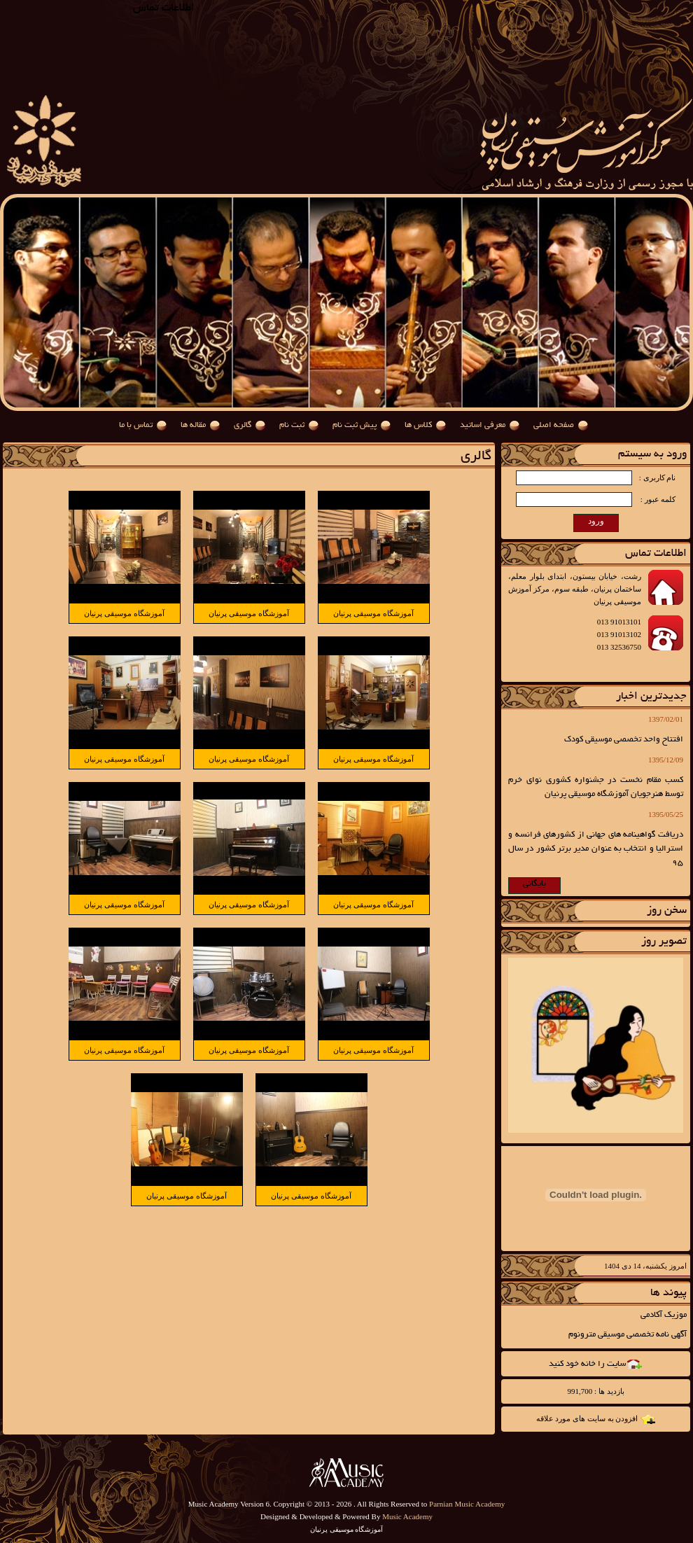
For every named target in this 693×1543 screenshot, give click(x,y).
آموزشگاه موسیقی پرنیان (373, 613)
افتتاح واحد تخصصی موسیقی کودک (623, 739)
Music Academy (407, 1516)
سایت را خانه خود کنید (587, 1364)
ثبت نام (291, 425)
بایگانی (534, 883)
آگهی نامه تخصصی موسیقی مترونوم (627, 1334)
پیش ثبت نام (354, 425)
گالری (242, 425)
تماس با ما (136, 425)
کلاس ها (418, 425)
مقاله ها (193, 425)
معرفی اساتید (482, 425)
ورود (596, 521)
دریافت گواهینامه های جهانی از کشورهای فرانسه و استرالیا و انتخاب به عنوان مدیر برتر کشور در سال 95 (595, 848)
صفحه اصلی (553, 425)
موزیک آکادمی (663, 1315)
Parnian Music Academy (467, 1504)
